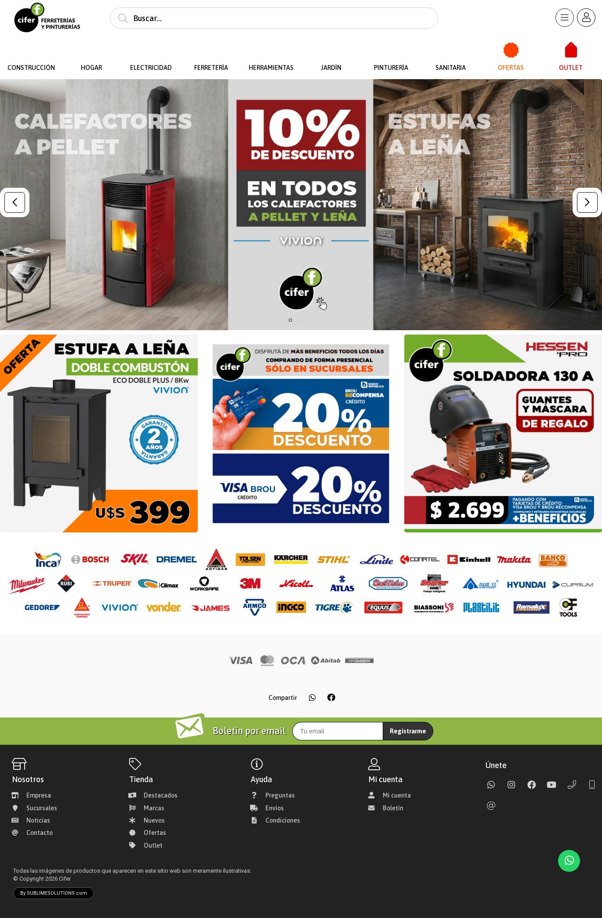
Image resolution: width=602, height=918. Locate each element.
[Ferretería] (211, 50)
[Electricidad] (151, 50)
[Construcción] (31, 50)
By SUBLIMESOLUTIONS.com (53, 893)
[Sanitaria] (451, 50)
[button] (290, 320)
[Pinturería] (391, 50)
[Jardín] (331, 50)
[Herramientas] (271, 50)
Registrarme (408, 731)
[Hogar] (91, 50)
